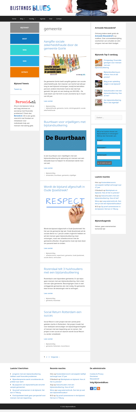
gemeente (60, 108)
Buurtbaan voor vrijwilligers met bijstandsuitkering (65, 123)
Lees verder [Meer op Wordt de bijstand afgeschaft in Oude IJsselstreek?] (48, 248)
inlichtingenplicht (74, 108)
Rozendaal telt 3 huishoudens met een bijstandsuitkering (63, 270)
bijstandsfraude (51, 108)
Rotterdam (56, 346)
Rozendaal (56, 300)
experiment (60, 255)
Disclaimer (94, 376)
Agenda (42, 19)
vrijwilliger (72, 175)
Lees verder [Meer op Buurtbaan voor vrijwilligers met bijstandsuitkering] (48, 168)
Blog (23, 19)
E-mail (100, 140)
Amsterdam (50, 175)
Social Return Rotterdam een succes (63, 313)
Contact (58, 19)
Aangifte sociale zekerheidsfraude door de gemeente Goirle (61, 44)
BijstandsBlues (71, 406)
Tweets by (18, 89)
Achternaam (102, 155)
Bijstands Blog (50, 106)
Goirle (66, 108)
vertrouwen (57, 257)
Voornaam (101, 148)
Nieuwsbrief (94, 379)
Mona (97, 201)
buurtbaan (57, 175)
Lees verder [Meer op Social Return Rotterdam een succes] (48, 339)
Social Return (65, 346)
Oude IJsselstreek (78, 255)
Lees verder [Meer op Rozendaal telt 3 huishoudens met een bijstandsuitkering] (48, 293)
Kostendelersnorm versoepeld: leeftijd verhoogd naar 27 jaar (108, 184)
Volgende (55, 357)
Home (14, 19)
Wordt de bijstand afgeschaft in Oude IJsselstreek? (64, 188)
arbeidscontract (51, 255)
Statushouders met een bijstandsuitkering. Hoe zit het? (113, 93)
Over (50, 19)
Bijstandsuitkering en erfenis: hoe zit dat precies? (112, 74)
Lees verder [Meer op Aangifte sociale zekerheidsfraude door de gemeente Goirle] (48, 101)
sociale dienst (48, 257)
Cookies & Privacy (96, 374)
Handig (33, 19)
